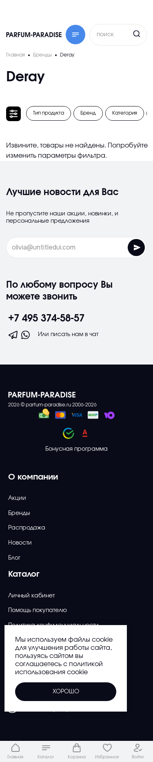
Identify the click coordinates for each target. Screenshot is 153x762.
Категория (124, 113)
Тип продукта (48, 113)
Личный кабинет (31, 596)
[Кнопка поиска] (121, 34)
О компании (33, 477)
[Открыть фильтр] (13, 113)
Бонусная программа (76, 449)
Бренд (88, 113)
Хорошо (66, 692)
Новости (20, 543)
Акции (17, 498)
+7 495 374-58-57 (46, 318)
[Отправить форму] (136, 247)
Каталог (24, 574)
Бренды (19, 513)
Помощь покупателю (37, 610)
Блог (14, 558)
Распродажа (26, 528)
